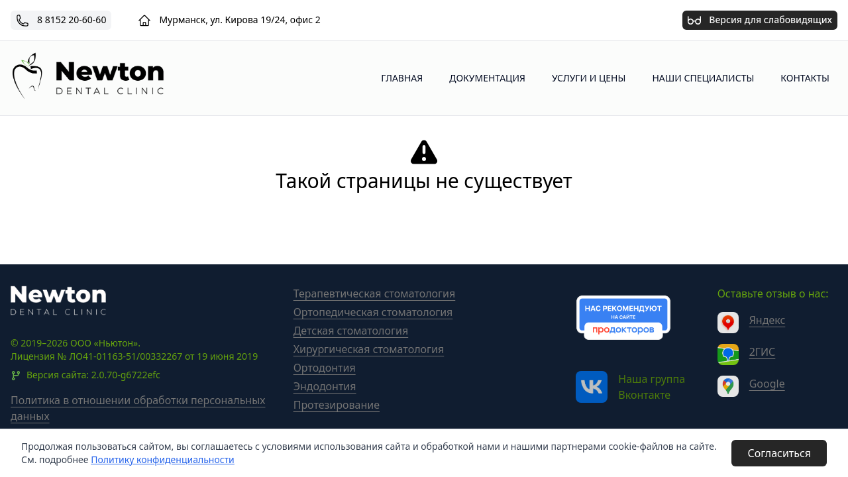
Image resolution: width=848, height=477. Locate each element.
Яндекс (767, 320)
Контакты (804, 78)
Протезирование (336, 405)
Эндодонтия (324, 386)
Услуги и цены (588, 78)
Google (767, 383)
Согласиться (779, 453)
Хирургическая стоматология (369, 349)
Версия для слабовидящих (760, 18)
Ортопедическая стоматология (373, 312)
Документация (487, 78)
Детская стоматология (351, 330)
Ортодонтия (324, 367)
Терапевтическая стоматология (374, 293)
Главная (402, 78)
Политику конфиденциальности (163, 459)
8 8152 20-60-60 (71, 19)
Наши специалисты (703, 78)
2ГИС (762, 351)
